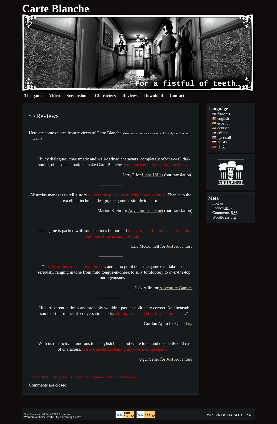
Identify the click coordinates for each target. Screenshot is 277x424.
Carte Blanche (55, 8)
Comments (225, 212)
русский (221, 137)
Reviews (130, 95)
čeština (220, 132)
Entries (222, 208)
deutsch (220, 128)
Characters (105, 95)
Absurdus (64, 414)
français (221, 114)
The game (33, 95)
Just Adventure (179, 246)
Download (153, 95)
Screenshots (77, 95)
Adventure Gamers (175, 287)
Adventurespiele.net (145, 210)
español (220, 123)
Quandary (184, 323)
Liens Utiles (152, 174)
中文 (218, 147)
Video (54, 95)
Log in (217, 203)
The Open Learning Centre (65, 417)
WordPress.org (224, 217)
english (220, 118)
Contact (177, 95)
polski (219, 142)
